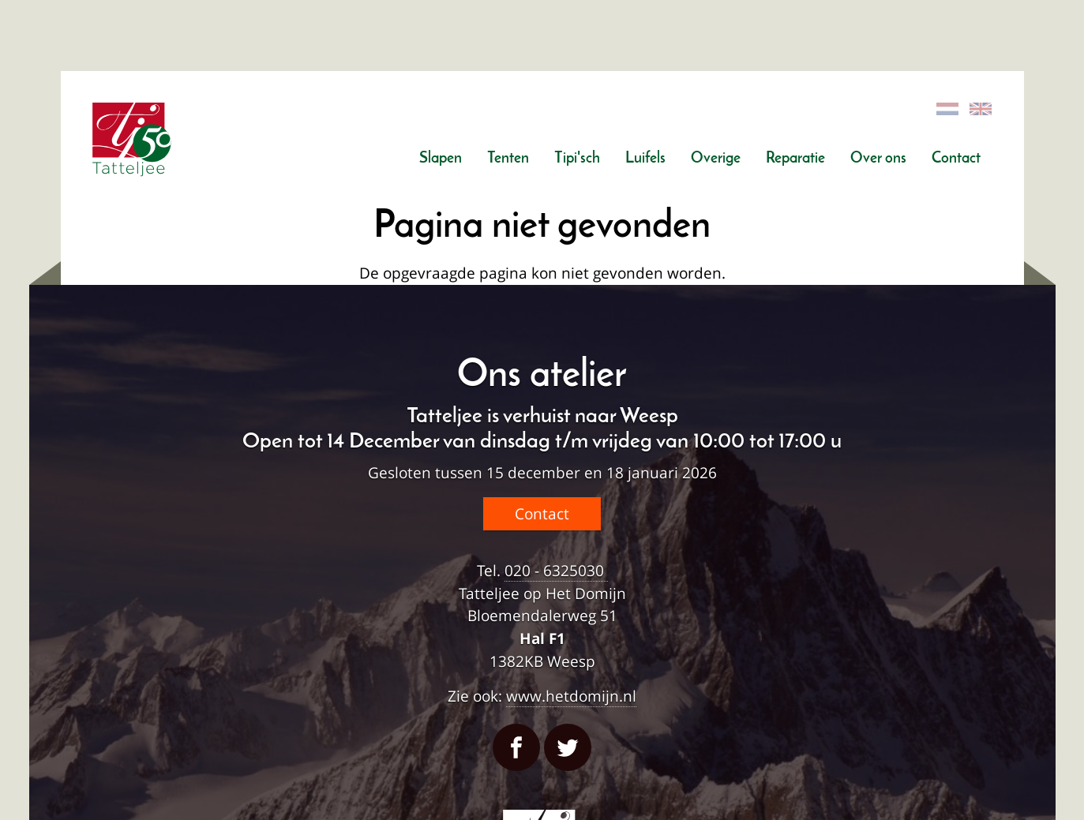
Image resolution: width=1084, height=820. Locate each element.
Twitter (567, 747)
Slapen (440, 159)
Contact (956, 159)
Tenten (508, 159)
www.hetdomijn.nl (571, 695)
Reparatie (795, 159)
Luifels (645, 159)
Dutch (948, 109)
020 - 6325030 (556, 570)
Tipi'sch (577, 159)
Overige (716, 159)
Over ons (878, 159)
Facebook (516, 747)
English (981, 109)
